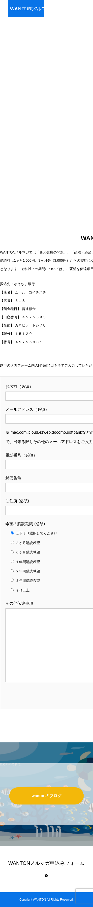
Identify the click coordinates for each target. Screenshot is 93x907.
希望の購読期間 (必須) (25, 524)
